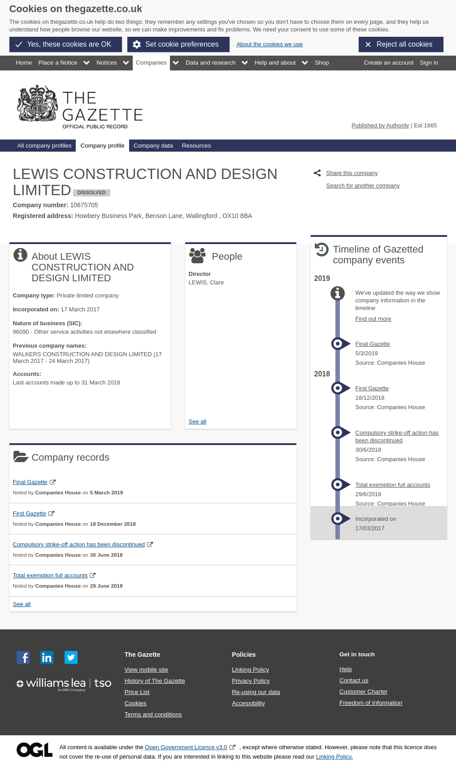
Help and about (275, 62)
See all (198, 421)
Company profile (102, 145)
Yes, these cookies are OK (69, 44)
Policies (244, 654)
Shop (322, 62)
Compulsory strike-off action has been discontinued (79, 544)
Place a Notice (58, 62)
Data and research (210, 62)
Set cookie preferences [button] (182, 44)
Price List (137, 692)
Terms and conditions (153, 714)
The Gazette (143, 654)
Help (345, 669)
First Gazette (29, 513)
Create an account (388, 62)
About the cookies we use (269, 44)
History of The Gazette (155, 680)
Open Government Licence (34, 749)
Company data (153, 145)
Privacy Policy (250, 680)
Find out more (373, 318)
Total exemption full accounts (50, 575)
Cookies (136, 703)
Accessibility (248, 703)
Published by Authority (380, 125)
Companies (151, 62)
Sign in (429, 62)
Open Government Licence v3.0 (186, 747)
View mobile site (146, 669)
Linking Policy (250, 669)
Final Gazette (30, 482)
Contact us (354, 680)
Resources (196, 145)
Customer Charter (363, 691)
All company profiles (44, 145)
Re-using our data (256, 692)
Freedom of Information (370, 702)
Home (24, 62)
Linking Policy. (334, 756)
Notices (106, 62)
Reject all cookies (405, 44)
